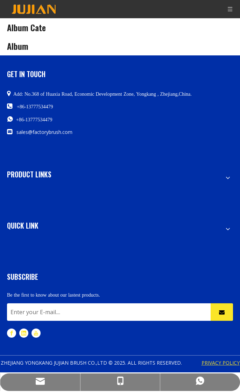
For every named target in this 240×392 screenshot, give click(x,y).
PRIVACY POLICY (221, 362)
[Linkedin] (23, 332)
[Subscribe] (222, 312)
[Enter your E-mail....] (107, 312)
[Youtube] (36, 332)
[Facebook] (11, 332)
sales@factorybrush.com (44, 132)
